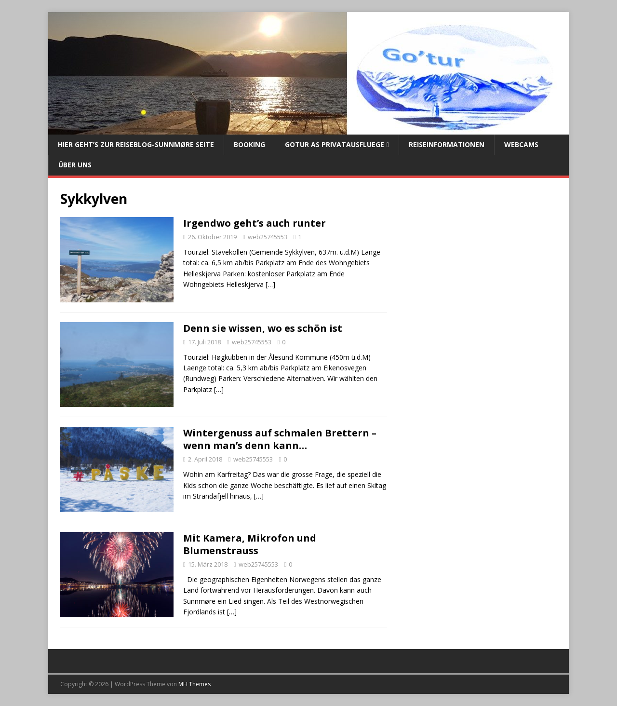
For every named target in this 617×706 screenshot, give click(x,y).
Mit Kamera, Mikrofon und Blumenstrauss (249, 544)
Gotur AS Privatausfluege (334, 144)
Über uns (75, 164)
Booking (249, 144)
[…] (270, 284)
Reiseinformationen (446, 144)
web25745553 (267, 236)
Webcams (521, 144)
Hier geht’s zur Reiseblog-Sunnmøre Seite (136, 144)
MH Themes (194, 684)
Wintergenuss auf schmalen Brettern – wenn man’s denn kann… (279, 439)
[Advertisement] (478, 272)
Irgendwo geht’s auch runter (254, 223)
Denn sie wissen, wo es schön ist (262, 328)
